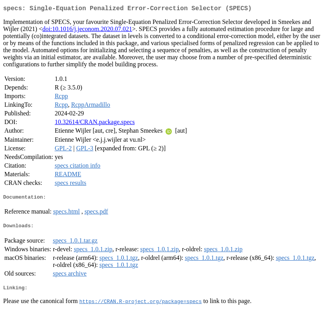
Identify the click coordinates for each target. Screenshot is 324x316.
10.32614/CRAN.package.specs (95, 123)
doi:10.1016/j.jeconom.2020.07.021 (87, 30)
